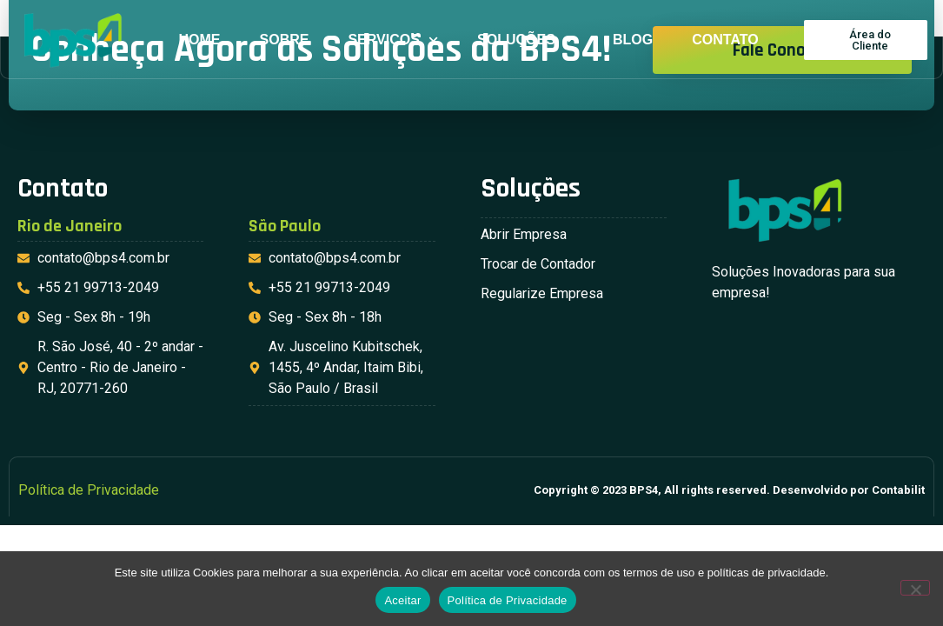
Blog (633, 39)
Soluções (525, 39)
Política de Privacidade (508, 600)
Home (200, 39)
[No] (915, 588)
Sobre (284, 39)
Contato (725, 39)
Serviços (393, 39)
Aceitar (402, 600)
